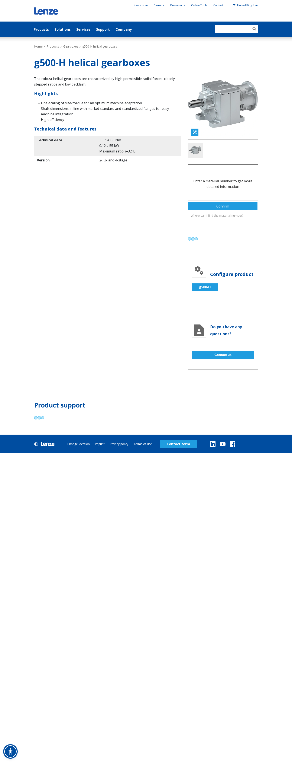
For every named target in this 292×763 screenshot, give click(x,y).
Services (83, 29)
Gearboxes (70, 46)
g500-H (205, 306)
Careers (159, 5)
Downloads (177, 5)
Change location (78, 463)
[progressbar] (193, 258)
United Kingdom (245, 5)
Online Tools (199, 5)
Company (124, 29)
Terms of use (142, 463)
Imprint (100, 463)
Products (41, 29)
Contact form (178, 463)
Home (38, 46)
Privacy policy (119, 463)
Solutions (63, 29)
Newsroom (141, 5)
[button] (10, 751)
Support (103, 29)
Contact (218, 5)
